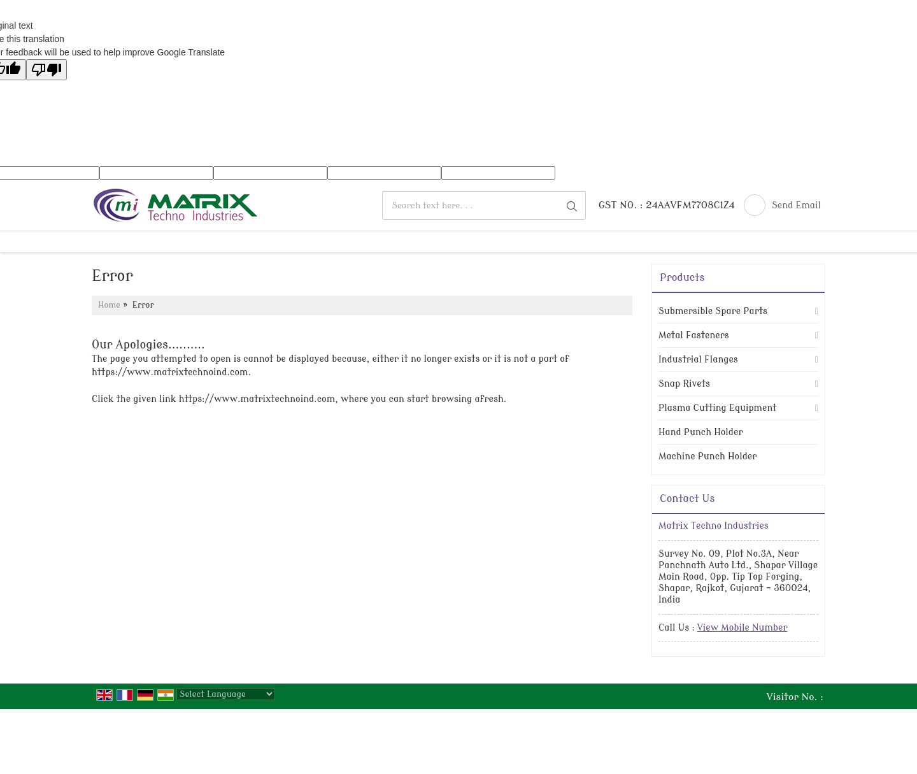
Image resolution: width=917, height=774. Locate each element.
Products (682, 277)
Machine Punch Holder (707, 456)
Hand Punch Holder (700, 432)
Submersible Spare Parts (712, 311)
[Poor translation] (46, 69)
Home (109, 305)
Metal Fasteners (693, 335)
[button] (742, 628)
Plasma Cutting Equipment (717, 408)
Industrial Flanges (698, 359)
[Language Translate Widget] (225, 694)
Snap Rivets (684, 384)
